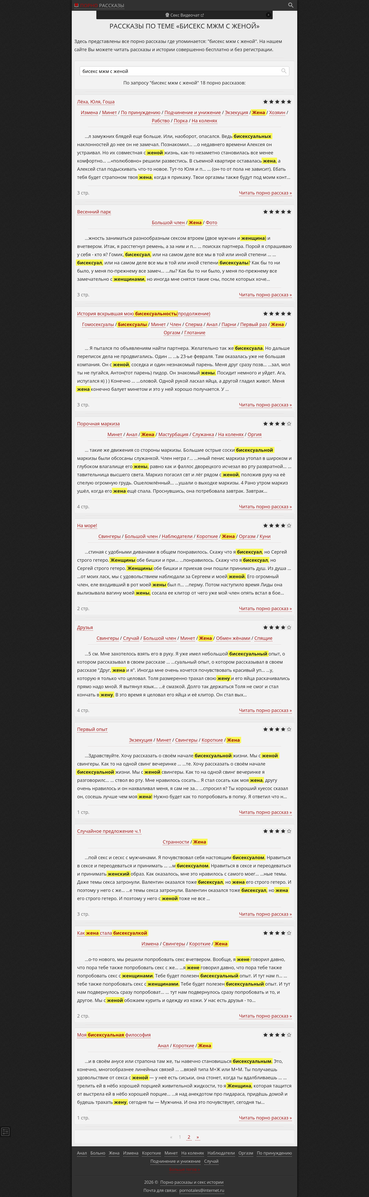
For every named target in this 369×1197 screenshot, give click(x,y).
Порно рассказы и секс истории (192, 1182)
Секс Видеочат (185, 15)
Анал (212, 324)
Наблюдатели (177, 536)
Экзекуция (236, 112)
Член (175, 324)
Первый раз (253, 324)
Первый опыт (92, 729)
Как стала (112, 933)
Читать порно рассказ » (265, 193)
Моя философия (114, 1035)
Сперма (193, 324)
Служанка (203, 434)
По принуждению (140, 112)
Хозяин (277, 112)
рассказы (102, 5)
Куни (265, 536)
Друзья (85, 627)
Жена (114, 1153)
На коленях (204, 120)
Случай (131, 638)
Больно (97, 1153)
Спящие (263, 638)
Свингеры (109, 536)
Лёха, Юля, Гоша (96, 102)
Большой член (168, 222)
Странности (176, 842)
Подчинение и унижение (193, 112)
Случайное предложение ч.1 (109, 831)
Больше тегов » (184, 1169)
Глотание (194, 332)
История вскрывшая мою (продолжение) (143, 313)
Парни (229, 324)
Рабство (161, 120)
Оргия (255, 434)
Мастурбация (173, 434)
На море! (87, 525)
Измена (89, 112)
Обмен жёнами (233, 638)
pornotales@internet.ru (201, 1190)
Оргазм (172, 332)
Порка (181, 120)
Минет (109, 112)
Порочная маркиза (98, 423)
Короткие (207, 536)
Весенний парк (94, 212)
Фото (211, 222)
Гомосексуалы (98, 324)
